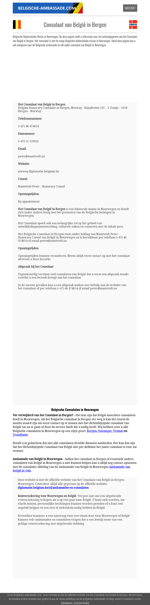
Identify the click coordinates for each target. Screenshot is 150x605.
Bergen (92, 431)
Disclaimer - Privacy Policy (75, 602)
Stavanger (105, 431)
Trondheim (20, 434)
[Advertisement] (75, 72)
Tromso (118, 431)
